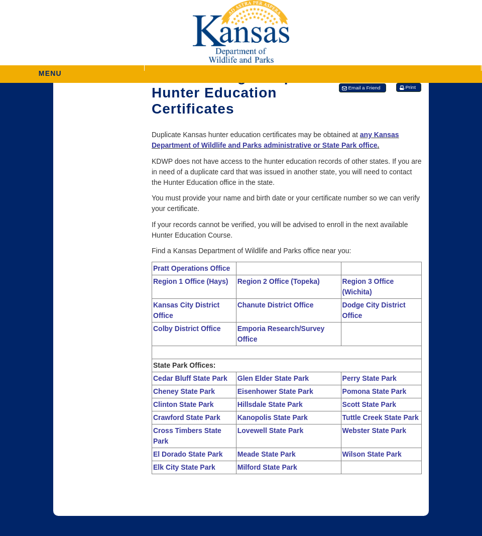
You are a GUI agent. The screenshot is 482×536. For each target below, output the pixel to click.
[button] (312, 68)
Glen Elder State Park (273, 378)
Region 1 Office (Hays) (190, 281)
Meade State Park (266, 454)
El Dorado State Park (188, 454)
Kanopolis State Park (272, 417)
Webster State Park (374, 430)
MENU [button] (50, 70)
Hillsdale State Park (270, 404)
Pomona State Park (374, 391)
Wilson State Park (372, 454)
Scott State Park (369, 404)
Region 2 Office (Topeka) (278, 281)
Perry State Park (369, 378)
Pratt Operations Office (191, 268)
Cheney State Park (184, 391)
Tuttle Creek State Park (380, 417)
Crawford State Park (186, 417)
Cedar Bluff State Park (190, 378)
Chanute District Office (275, 305)
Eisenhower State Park (275, 391)
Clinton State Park (183, 404)
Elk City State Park (184, 467)
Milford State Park (267, 467)
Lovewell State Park (270, 430)
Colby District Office (187, 329)
